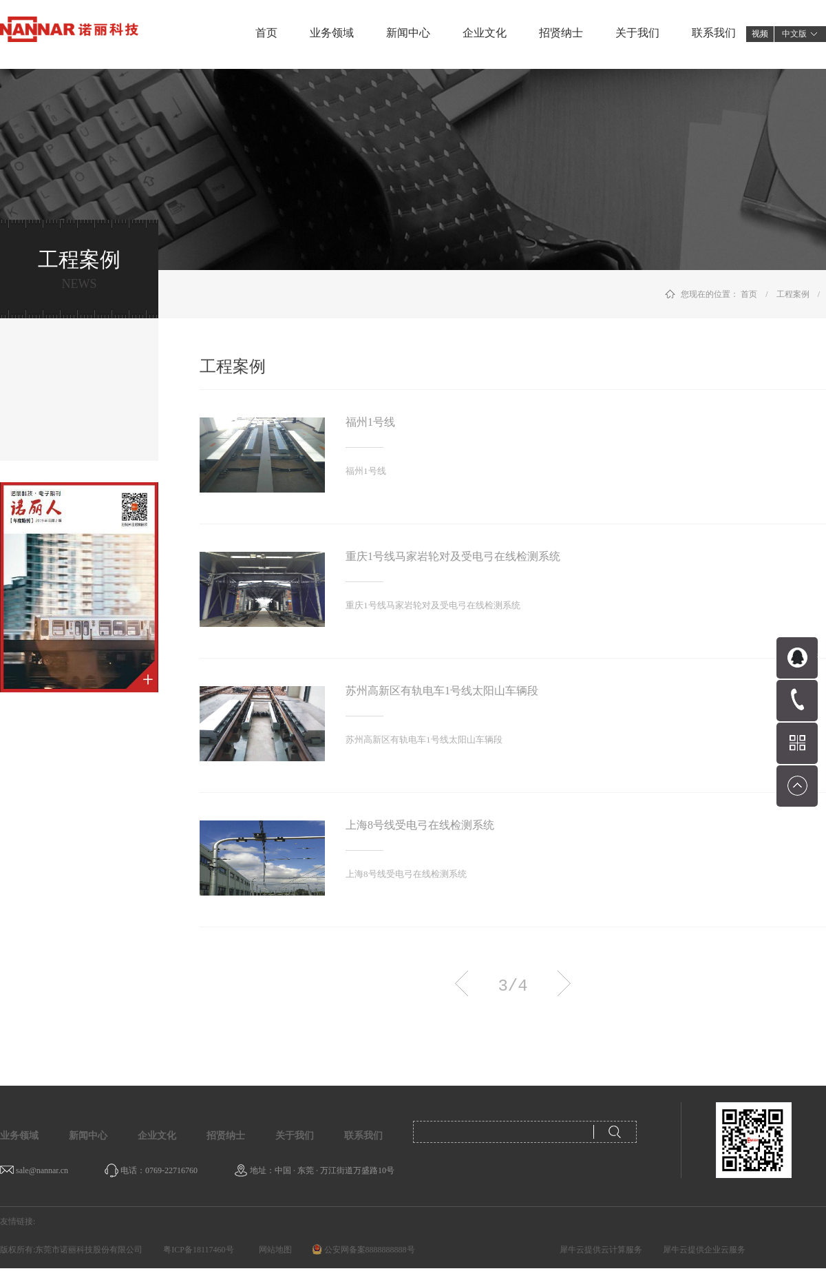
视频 (760, 34)
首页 (266, 33)
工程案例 (792, 294)
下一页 (564, 983)
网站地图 (273, 1249)
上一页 (461, 983)
